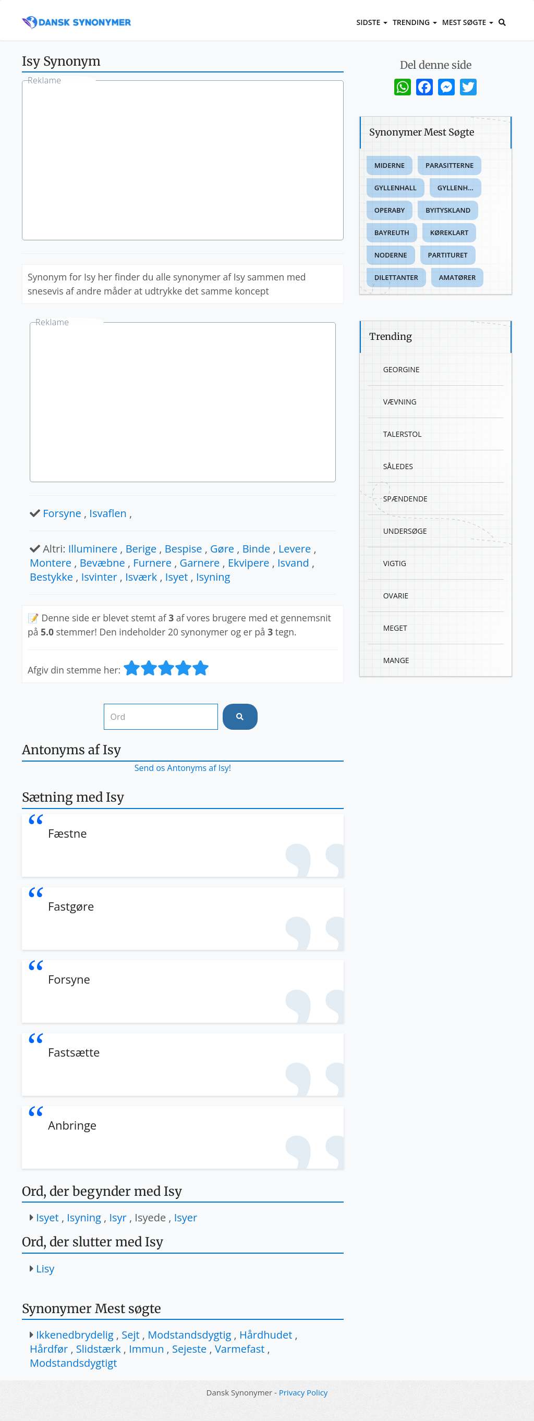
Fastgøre (71, 906)
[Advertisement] (182, 162)
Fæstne (67, 833)
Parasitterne (450, 165)
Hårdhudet (265, 1335)
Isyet (176, 577)
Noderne (390, 255)
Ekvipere (249, 563)
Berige (141, 549)
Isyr (117, 1217)
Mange (396, 660)
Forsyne (62, 513)
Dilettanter (396, 277)
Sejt (130, 1335)
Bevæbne (102, 563)
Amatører (457, 277)
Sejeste (189, 1349)
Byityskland (448, 210)
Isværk (141, 577)
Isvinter (99, 577)
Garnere (200, 563)
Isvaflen (108, 513)
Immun (146, 1349)
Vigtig (394, 563)
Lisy (45, 1268)
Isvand (293, 563)
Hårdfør (49, 1349)
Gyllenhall (395, 187)
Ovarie (395, 596)
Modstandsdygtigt (73, 1363)
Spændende (405, 499)
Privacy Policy (303, 1392)
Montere (50, 563)
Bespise (183, 549)
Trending (415, 22)
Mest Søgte (467, 22)
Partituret (448, 255)
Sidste (372, 22)
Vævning (400, 402)
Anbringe (72, 1125)
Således (398, 466)
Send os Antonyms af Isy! (183, 768)
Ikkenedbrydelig (74, 1335)
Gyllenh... (456, 187)
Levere (294, 549)
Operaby (389, 210)
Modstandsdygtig (189, 1335)
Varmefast (239, 1349)
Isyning (213, 577)
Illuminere (92, 549)
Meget (395, 628)
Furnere (152, 563)
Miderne (389, 165)
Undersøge (405, 531)
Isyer (186, 1217)
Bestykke (51, 577)
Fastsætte (74, 1052)
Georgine (401, 369)
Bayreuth (391, 232)
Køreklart (449, 232)
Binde (256, 549)
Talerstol (402, 434)
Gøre (222, 549)
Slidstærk (98, 1349)
